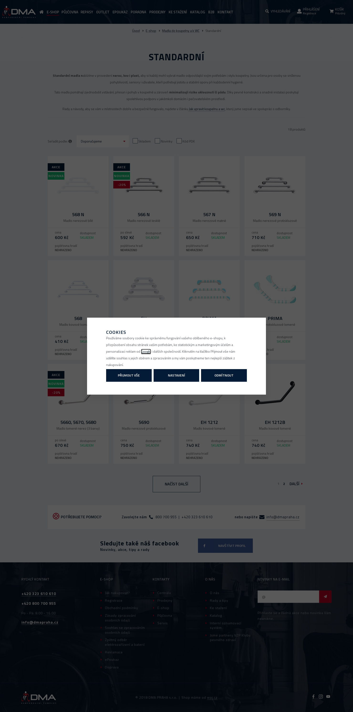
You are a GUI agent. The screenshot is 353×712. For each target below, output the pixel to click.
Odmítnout (224, 375)
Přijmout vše (129, 375)
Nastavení (176, 375)
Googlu (146, 351)
